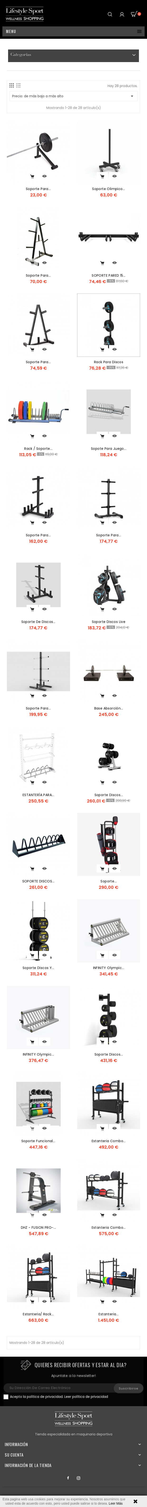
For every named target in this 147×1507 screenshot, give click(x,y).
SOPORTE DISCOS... (38, 881)
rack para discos (108, 362)
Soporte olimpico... (108, 188)
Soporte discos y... (38, 967)
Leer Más (116, 1503)
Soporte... (108, 881)
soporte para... (38, 362)
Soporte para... (38, 188)
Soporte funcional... (38, 1141)
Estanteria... (109, 1314)
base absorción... (108, 708)
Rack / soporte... (38, 448)
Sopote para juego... (108, 448)
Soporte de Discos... (38, 621)
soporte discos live (109, 621)
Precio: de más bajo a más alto (73, 96)
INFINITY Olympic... (108, 967)
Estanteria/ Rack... (38, 1314)
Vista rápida (44, 176)
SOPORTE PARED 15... (109, 275)
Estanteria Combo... (109, 1141)
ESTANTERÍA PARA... (38, 795)
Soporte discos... (109, 795)
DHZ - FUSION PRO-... (38, 1227)
